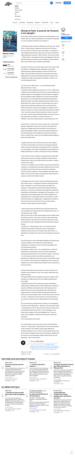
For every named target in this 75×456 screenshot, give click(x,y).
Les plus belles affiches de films (50, 347)
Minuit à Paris (8, 54)
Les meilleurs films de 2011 (43, 346)
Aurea (8, 379)
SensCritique (23, 27)
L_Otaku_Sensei (39, 341)
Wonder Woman (58, 390)
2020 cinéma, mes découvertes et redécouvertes (44, 349)
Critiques (43, 27)
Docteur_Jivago (35, 379)
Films (28, 27)
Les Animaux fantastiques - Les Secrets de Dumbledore (37, 391)
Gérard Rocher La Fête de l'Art (63, 380)
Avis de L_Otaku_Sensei (50, 27)
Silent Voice (8, 390)
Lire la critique (8, 377)
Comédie (32, 27)
